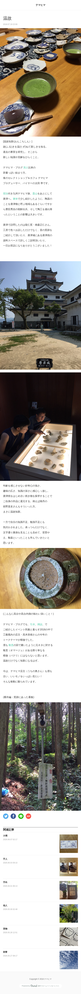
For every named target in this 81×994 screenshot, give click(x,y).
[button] (5, 816)
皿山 (35, 193)
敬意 (11, 645)
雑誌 (39, 624)
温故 (7, 18)
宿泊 (5, 193)
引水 (32, 624)
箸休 (15, 198)
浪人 (25, 167)
